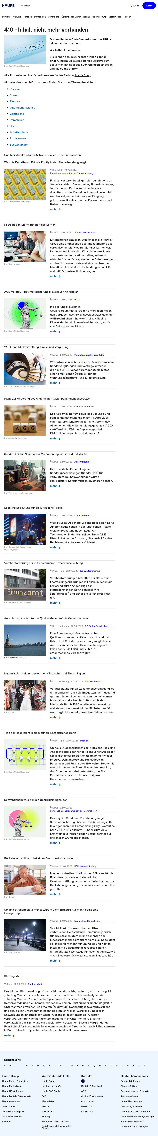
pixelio (24, 657)
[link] (6, 17)
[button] (149, 5)
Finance (15, 101)
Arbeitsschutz (19, 132)
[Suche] (134, 5)
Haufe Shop (81, 75)
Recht (14, 126)
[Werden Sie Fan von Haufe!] (83, 1081)
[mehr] (129, 16)
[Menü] (26, 5)
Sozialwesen (18, 138)
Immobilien (17, 120)
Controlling (17, 114)
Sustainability (19, 145)
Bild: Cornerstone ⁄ (12, 657)
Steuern (15, 95)
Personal (15, 89)
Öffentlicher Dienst (22, 108)
